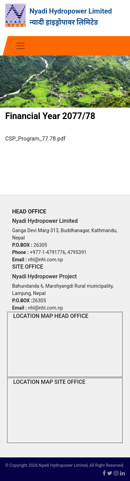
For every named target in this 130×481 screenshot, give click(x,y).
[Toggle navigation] (20, 46)
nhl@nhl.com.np (45, 259)
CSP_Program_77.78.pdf (35, 138)
